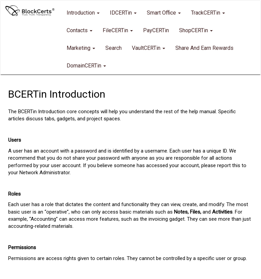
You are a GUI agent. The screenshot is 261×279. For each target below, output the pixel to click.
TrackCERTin (208, 12)
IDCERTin (123, 12)
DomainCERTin (86, 65)
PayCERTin (156, 30)
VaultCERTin (148, 48)
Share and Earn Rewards (204, 48)
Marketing (81, 48)
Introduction (83, 12)
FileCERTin (118, 30)
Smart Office (164, 12)
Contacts (79, 30)
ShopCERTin (196, 30)
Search (113, 48)
